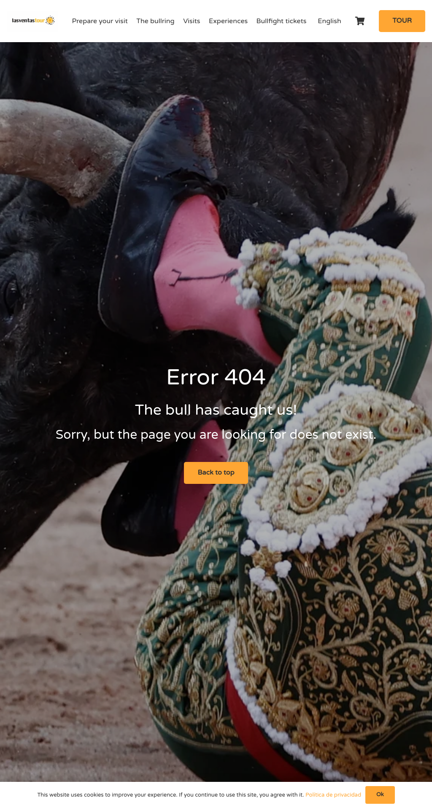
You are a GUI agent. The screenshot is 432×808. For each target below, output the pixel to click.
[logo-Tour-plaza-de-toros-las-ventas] (32, 21)
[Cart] (360, 21)
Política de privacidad (333, 795)
